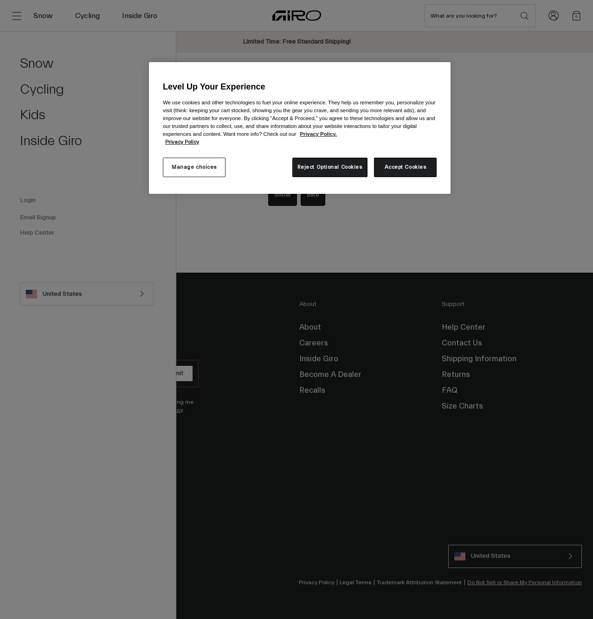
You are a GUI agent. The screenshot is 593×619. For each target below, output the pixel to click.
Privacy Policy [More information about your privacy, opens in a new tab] (182, 142)
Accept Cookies (405, 167)
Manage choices (194, 167)
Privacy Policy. (318, 134)
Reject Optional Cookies (329, 167)
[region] (300, 128)
